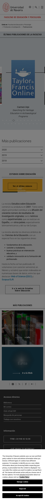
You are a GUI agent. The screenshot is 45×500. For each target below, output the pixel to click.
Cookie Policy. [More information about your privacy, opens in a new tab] (24, 477)
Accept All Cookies (22, 495)
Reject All (22, 489)
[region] (22, 474)
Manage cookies (22, 482)
